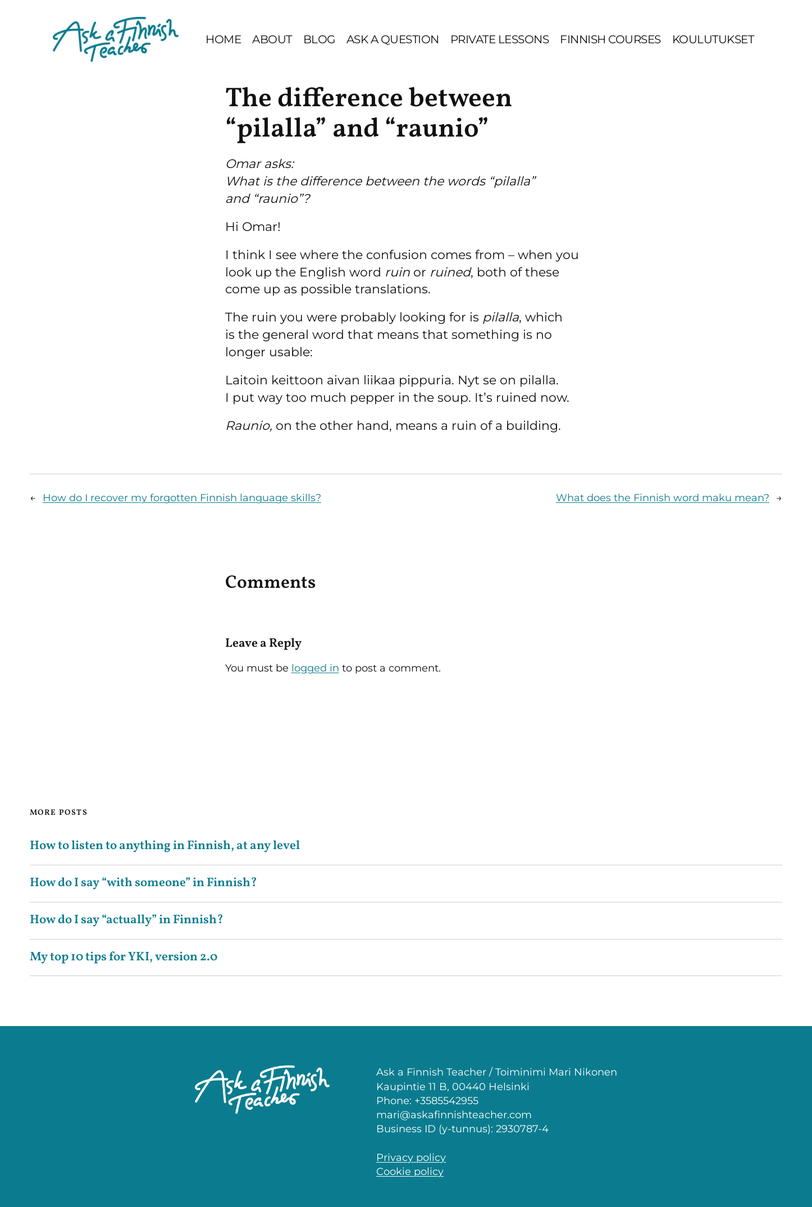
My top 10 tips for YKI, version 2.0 (123, 958)
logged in (315, 668)
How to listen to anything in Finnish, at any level (166, 847)
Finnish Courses (610, 39)
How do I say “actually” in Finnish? (126, 921)
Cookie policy (410, 1171)
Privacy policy (411, 1157)
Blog (319, 39)
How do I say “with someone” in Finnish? (143, 884)
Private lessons (499, 39)
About (272, 39)
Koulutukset (713, 39)
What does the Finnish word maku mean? (662, 498)
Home (223, 39)
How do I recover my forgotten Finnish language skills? (182, 498)
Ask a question (392, 39)
